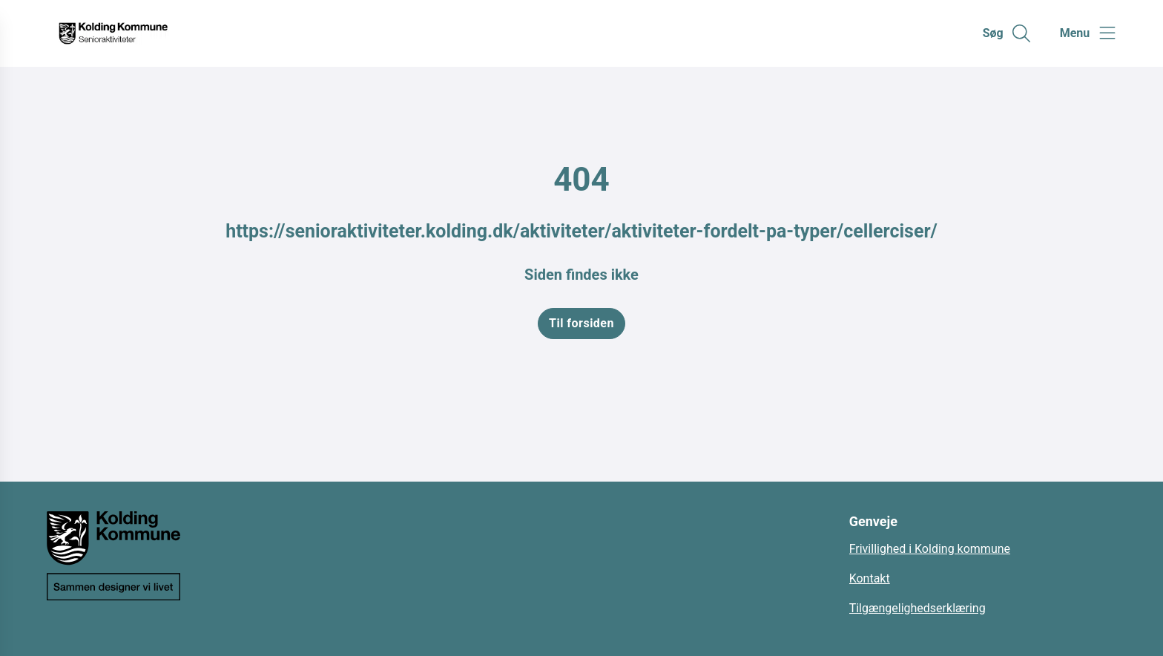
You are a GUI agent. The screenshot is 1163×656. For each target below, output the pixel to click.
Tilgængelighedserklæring (917, 608)
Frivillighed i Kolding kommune (929, 549)
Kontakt (869, 578)
